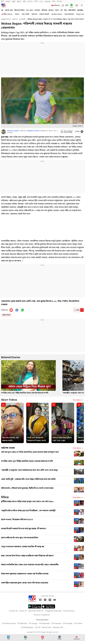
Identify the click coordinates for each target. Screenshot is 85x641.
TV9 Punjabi (67, 623)
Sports (15, 19)
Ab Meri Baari (56, 14)
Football (22, 19)
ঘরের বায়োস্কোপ (69, 14)
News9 (8, 1)
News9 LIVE (46, 627)
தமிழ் (41, 1)
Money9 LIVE (58, 627)
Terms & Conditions (42, 615)
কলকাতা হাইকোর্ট (44, 14)
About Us (23, 611)
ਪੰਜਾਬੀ (36, 1)
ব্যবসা (57, 10)
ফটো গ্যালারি (25, 14)
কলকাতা (37, 10)
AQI (66, 5)
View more (78, 400)
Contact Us (13, 611)
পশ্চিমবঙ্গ (44, 10)
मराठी (24, 1)
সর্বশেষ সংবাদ (8, 448)
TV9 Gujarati (56, 623)
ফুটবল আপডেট (6, 315)
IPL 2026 (29, 10)
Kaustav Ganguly (13, 131)
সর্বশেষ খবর (9, 10)
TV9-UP (59, 1)
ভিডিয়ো (5, 497)
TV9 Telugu (33, 623)
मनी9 (53, 1)
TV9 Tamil (78, 623)
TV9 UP (38, 627)
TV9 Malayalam (27, 627)
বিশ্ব (65, 10)
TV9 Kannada (44, 623)
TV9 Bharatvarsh (9, 623)
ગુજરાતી (29, 1)
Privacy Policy (68, 611)
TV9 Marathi (22, 623)
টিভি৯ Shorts (8, 14)
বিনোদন (51, 10)
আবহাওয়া (34, 14)
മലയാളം (47, 1)
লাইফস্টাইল (72, 10)
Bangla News (6, 19)
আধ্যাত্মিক (80, 10)
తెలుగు (19, 1)
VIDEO (17, 14)
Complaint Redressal (53, 611)
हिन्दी (2, 1)
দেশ (61, 10)
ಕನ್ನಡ (13, 1)
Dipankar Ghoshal (33, 131)
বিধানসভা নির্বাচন (19, 10)
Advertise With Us (35, 611)
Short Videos (9, 400)
